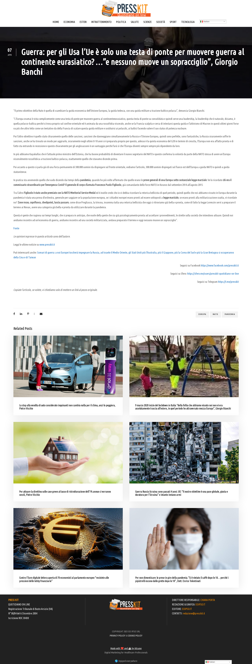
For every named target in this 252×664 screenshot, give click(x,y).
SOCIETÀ (160, 21)
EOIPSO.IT (200, 604)
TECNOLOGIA (188, 21)
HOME (56, 21)
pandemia (230, 314)
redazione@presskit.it (194, 613)
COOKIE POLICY (135, 635)
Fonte (16, 228)
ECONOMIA (69, 21)
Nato (215, 314)
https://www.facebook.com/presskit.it (220, 265)
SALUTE (135, 21)
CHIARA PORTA (207, 599)
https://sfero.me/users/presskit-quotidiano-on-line (213, 273)
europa (202, 314)
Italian (204, 21)
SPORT (173, 21)
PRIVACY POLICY (117, 635)
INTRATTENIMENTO (101, 21)
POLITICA (121, 21)
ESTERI (83, 21)
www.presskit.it (47, 244)
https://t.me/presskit (228, 281)
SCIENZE (147, 21)
